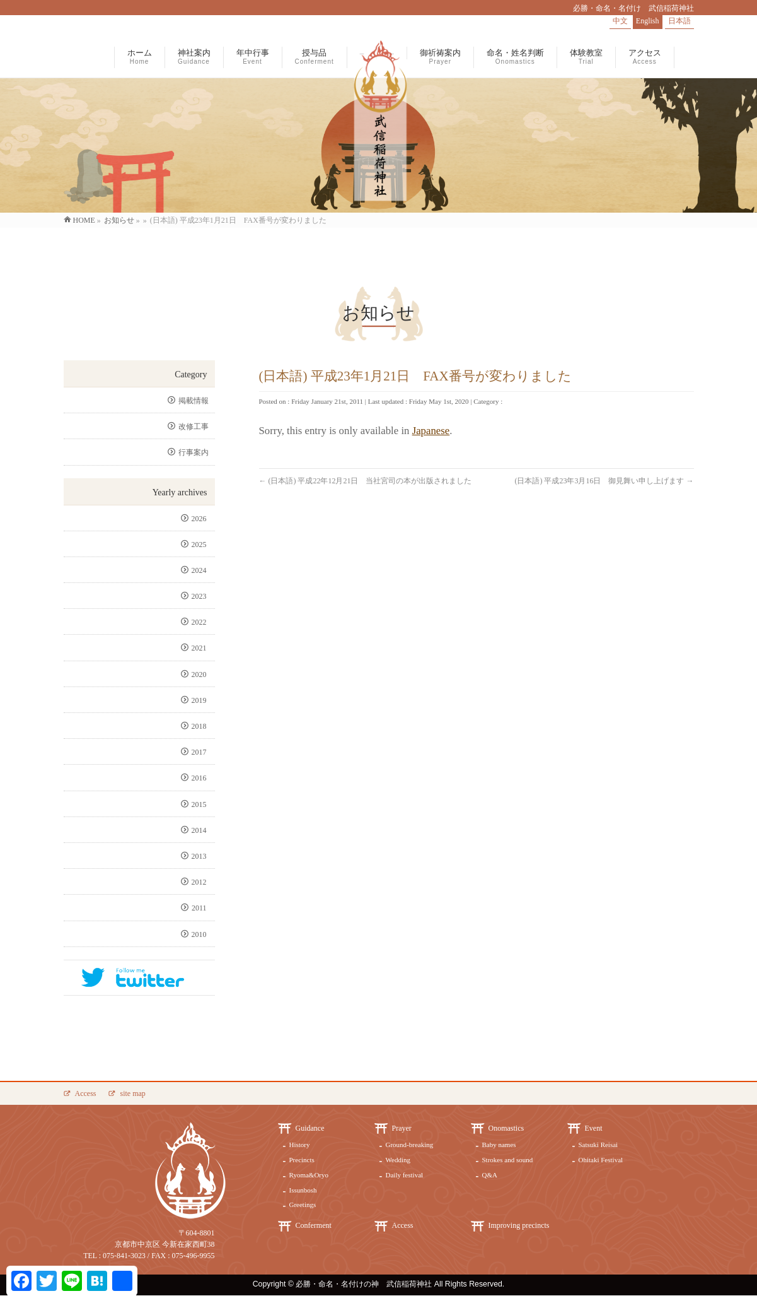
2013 (200, 856)
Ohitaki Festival (601, 1159)
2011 (200, 908)
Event (594, 1128)
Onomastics (506, 1128)
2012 (200, 882)
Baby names (499, 1144)
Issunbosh (303, 1190)
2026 (200, 518)
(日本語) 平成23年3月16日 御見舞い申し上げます (604, 480)
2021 (200, 648)
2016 (200, 778)
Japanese (431, 431)
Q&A (489, 1175)
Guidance (310, 1128)
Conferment (314, 1225)
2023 (200, 596)
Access (85, 1093)
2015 (200, 804)
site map (132, 1093)
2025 (200, 544)
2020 (200, 674)
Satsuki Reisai (598, 1144)
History (299, 1144)
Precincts (302, 1159)
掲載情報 (193, 400)
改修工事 (193, 426)
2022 (200, 622)
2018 (200, 726)
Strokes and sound (507, 1159)
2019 (200, 700)
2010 (200, 934)
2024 (200, 570)
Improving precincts (519, 1225)
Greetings (302, 1204)
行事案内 (193, 452)
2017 (200, 752)
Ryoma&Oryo (309, 1175)
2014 (200, 830)
